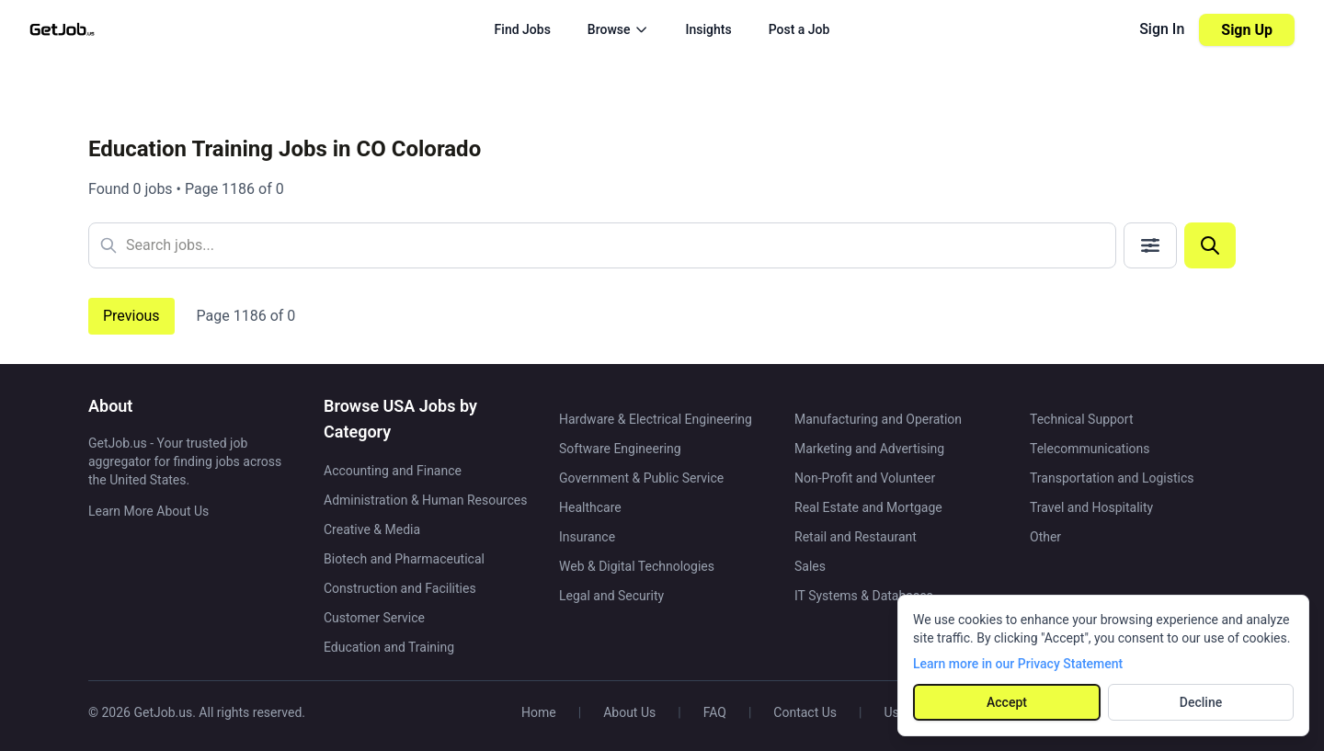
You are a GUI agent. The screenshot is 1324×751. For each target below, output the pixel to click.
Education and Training (389, 647)
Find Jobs (523, 29)
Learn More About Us (148, 511)
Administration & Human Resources (425, 500)
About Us (629, 712)
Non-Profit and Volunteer (864, 478)
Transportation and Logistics (1111, 478)
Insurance (587, 536)
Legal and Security (611, 595)
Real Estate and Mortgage (868, 507)
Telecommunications (1090, 448)
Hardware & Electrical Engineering (655, 419)
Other (1045, 536)
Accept (1007, 702)
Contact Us (805, 712)
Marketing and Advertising (869, 448)
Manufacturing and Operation (878, 419)
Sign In (1161, 29)
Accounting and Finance (393, 470)
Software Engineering (620, 448)
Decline (1201, 702)
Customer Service (374, 617)
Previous (131, 315)
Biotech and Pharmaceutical (404, 559)
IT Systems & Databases (863, 595)
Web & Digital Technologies (636, 566)
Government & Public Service (641, 478)
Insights (709, 29)
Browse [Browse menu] (618, 29)
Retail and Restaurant (855, 536)
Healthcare (590, 507)
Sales (810, 566)
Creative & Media (372, 529)
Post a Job (799, 29)
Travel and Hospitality (1091, 507)
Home (538, 712)
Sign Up (1247, 30)
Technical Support (1082, 419)
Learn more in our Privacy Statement (1018, 663)
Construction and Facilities (400, 588)
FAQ (714, 712)
